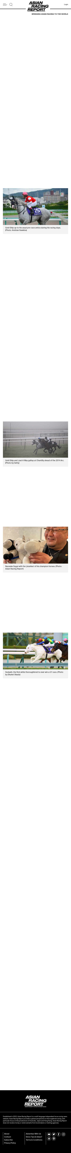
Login (66, 4)
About (6, 1134)
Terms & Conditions (34, 1140)
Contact (7, 1137)
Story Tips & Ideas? (34, 1137)
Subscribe (8, 1140)
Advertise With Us (33, 1134)
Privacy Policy (10, 1143)
